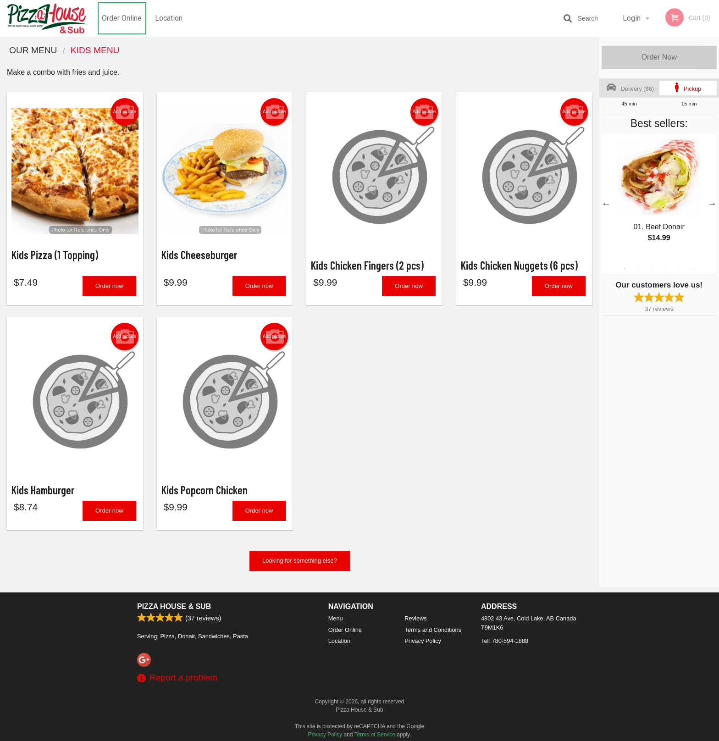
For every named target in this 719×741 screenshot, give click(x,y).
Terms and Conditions (432, 629)
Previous (606, 203)
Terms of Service (374, 734)
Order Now (659, 57)
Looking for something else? (299, 566)
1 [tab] (624, 268)
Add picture (124, 112)
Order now (109, 288)
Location (169, 18)
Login (632, 18)
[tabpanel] (659, 198)
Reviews (415, 618)
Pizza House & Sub (174, 606)
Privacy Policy (422, 640)
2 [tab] (638, 268)
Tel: (504, 640)
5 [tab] (679, 268)
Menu (335, 618)
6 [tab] (693, 268)
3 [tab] (652, 268)
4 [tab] (665, 268)
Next (712, 203)
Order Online (122, 18)
